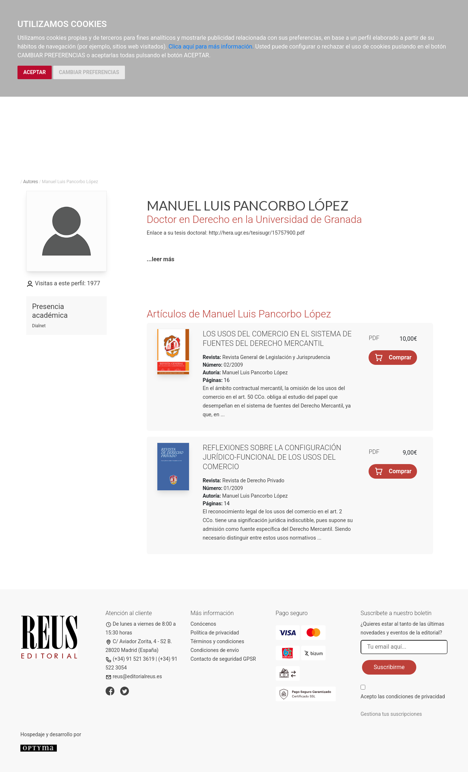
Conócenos (203, 624)
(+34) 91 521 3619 (130, 659)
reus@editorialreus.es (134, 676)
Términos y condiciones (217, 641)
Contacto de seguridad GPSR (223, 659)
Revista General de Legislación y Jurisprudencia (275, 357)
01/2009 (233, 488)
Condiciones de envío (214, 650)
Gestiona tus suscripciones (391, 714)
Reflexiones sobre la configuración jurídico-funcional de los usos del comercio (271, 457)
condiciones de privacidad (415, 696)
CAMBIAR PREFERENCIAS (89, 72)
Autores (30, 181)
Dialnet (39, 325)
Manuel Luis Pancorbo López (255, 372)
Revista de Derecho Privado (252, 480)
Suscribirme (389, 667)
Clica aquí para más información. (211, 46)
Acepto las (403, 696)
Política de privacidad (214, 633)
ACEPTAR (34, 72)
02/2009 (233, 365)
